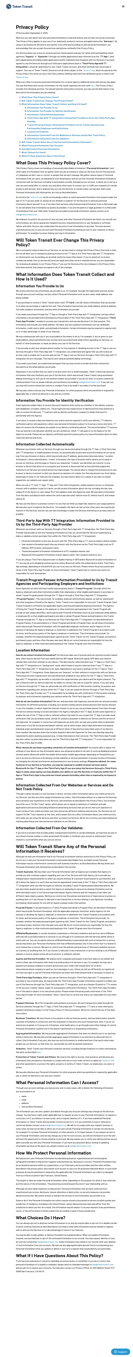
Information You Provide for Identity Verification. (51, 111)
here (92, 85)
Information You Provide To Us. (42, 108)
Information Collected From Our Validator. (48, 139)
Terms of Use (89, 70)
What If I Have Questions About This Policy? (43, 156)
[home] (20, 6)
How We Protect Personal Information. (41, 149)
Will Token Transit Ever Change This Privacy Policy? (47, 101)
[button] (123, 6)
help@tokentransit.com (26, 214)
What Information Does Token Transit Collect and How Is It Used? (54, 104)
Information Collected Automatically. (46, 115)
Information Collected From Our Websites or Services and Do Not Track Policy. (66, 135)
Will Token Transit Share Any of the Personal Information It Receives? (57, 142)
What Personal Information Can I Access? (42, 145)
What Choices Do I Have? (34, 152)
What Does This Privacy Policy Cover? (40, 97)
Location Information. (38, 132)
